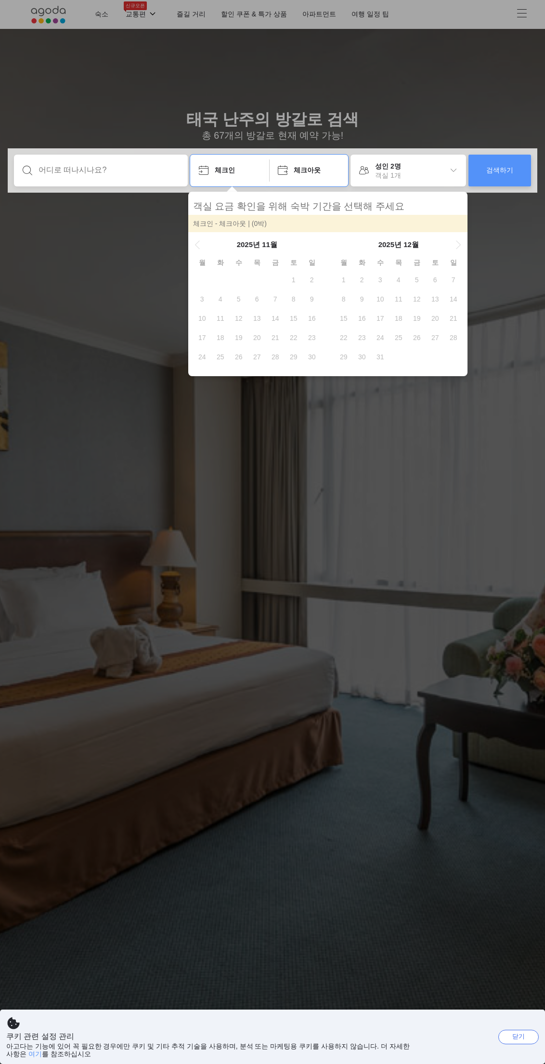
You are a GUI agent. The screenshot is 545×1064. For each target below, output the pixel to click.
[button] (199, 244)
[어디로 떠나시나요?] (109, 170)
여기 (35, 1054)
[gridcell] (295, 280)
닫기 (518, 1036)
